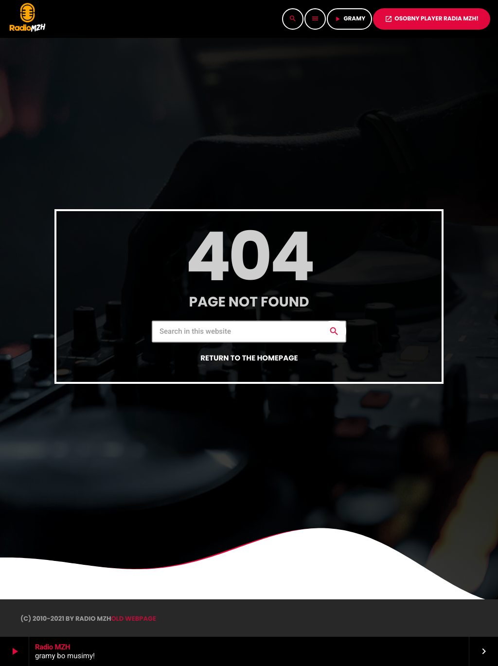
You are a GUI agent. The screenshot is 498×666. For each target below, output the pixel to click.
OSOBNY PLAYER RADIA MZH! (432, 19)
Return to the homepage (249, 358)
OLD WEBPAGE (133, 618)
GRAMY (349, 19)
